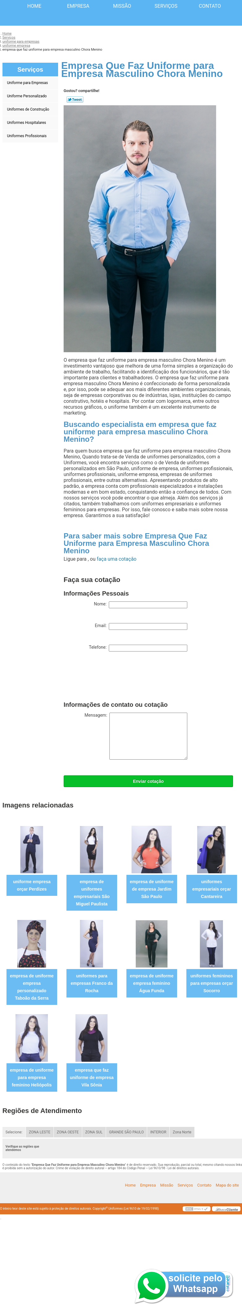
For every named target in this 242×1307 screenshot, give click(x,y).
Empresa (78, 6)
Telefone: (138, 648)
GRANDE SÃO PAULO (126, 1132)
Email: (141, 626)
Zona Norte (182, 1132)
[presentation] (111, 678)
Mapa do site (227, 1185)
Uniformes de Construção (28, 109)
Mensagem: (136, 736)
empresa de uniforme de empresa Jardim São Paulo (152, 889)
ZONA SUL (94, 1132)
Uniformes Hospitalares (27, 122)
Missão (122, 6)
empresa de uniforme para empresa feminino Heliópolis (32, 1077)
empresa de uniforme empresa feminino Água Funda (152, 983)
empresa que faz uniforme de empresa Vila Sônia (92, 1077)
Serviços (166, 6)
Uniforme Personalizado (27, 96)
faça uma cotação (116, 559)
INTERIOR (158, 1132)
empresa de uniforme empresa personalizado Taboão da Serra (32, 987)
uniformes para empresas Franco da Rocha (92, 983)
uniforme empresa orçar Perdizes (31, 885)
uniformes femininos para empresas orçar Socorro (211, 983)
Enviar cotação (148, 781)
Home (34, 6)
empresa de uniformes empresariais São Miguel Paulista (92, 892)
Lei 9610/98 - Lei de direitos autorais (174, 1168)
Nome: (140, 604)
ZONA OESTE (68, 1132)
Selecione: (14, 1132)
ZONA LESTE (39, 1132)
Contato (210, 6)
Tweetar (74, 99)
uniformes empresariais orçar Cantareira (211, 889)
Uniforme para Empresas (28, 83)
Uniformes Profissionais (27, 136)
